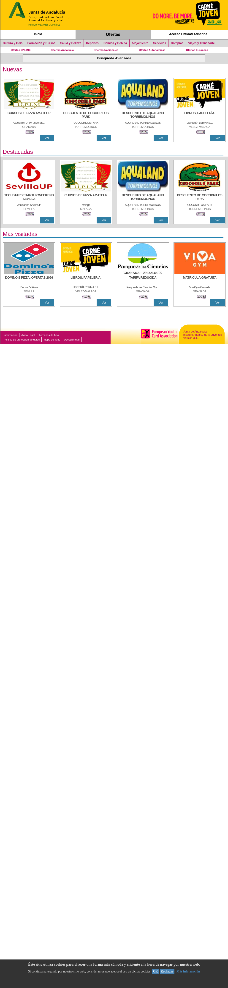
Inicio (38, 34)
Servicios (159, 43)
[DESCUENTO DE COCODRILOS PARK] (86, 115)
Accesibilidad (71, 339)
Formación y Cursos (41, 43)
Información (10, 335)
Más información (188, 971)
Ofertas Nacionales (106, 50)
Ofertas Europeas (197, 50)
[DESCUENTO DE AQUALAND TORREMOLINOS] (143, 115)
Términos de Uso (49, 335)
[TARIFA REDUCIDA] (143, 280)
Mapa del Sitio (51, 339)
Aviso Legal (28, 335)
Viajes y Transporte (201, 43)
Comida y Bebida (115, 43)
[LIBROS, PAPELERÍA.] (199, 115)
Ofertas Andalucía (62, 50)
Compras (177, 43)
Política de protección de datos (22, 339)
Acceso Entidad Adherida (188, 34)
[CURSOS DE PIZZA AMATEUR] (29, 115)
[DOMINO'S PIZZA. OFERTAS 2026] (29, 280)
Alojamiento (140, 43)
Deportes (92, 43)
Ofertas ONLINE (21, 50)
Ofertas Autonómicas (152, 50)
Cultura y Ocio (13, 43)
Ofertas (113, 34)
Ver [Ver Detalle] (47, 138)
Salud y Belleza (70, 43)
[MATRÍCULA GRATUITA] (199, 280)
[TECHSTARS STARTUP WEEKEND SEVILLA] (29, 197)
